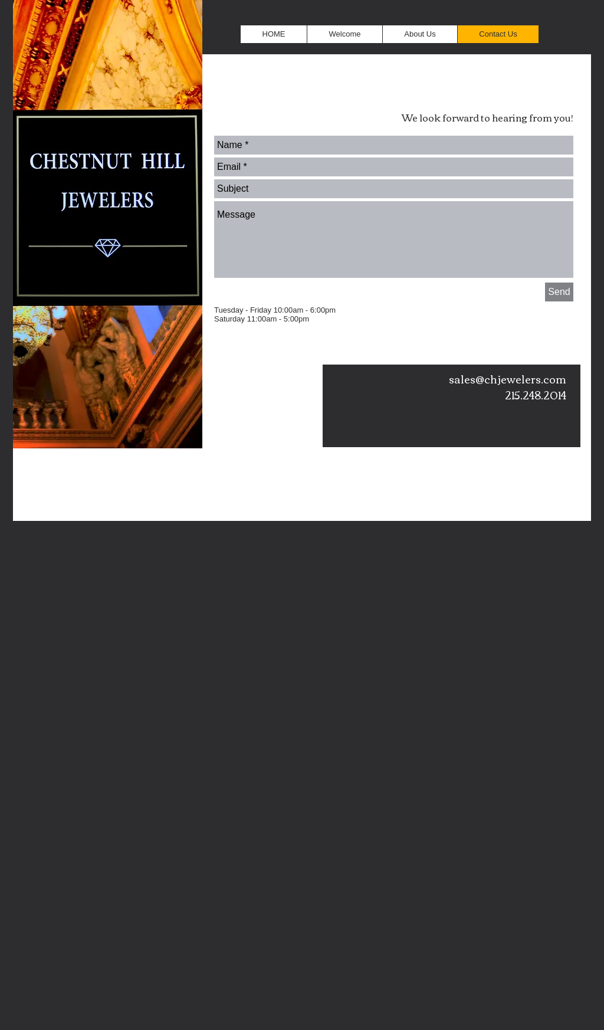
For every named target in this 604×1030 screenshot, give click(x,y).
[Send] (559, 292)
